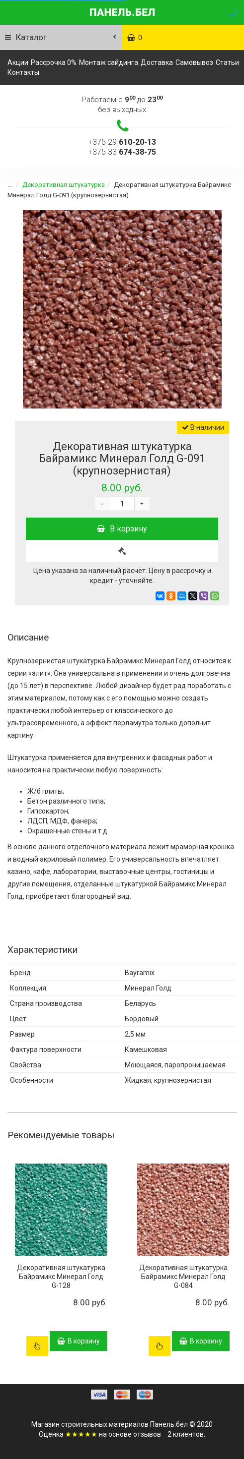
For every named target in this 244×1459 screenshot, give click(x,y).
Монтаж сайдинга (108, 62)
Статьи (227, 62)
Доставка (157, 62)
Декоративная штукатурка (57, 184)
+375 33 (122, 152)
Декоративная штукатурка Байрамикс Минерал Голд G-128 (61, 1276)
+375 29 (122, 142)
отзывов (147, 1434)
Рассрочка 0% (54, 62)
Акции (17, 62)
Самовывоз (194, 62)
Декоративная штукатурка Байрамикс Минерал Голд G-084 (183, 1276)
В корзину (122, 528)
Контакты (23, 72)
